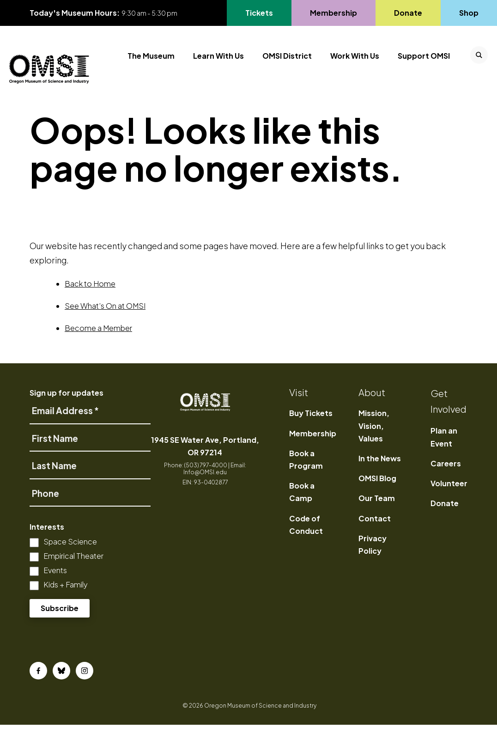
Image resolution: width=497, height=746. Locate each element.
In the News (379, 479)
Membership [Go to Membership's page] (333, 13)
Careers (445, 484)
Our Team (376, 520)
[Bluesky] (61, 692)
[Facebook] (38, 692)
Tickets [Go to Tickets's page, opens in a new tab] (259, 13)
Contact (374, 539)
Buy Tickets (311, 435)
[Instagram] (84, 692)
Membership (312, 454)
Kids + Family (65, 606)
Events (55, 592)
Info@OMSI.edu (205, 493)
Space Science (70, 563)
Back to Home (90, 305)
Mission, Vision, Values (373, 447)
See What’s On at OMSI (105, 327)
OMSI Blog (377, 500)
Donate (444, 525)
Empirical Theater (73, 577)
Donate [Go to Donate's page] (408, 13)
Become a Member (98, 350)
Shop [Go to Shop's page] (469, 13)
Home (42, 115)
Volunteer (448, 504)
